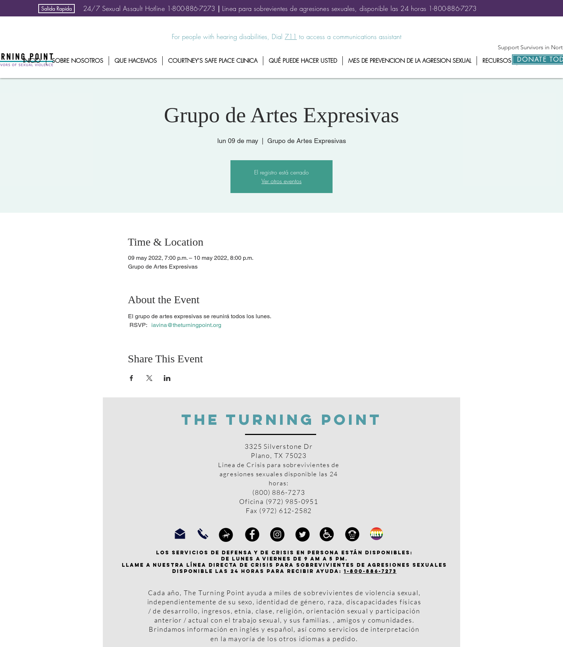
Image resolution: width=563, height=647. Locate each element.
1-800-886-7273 (370, 571)
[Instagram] (277, 534)
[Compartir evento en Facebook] (131, 378)
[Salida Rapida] (56, 8)
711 (291, 36)
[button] (77, 60)
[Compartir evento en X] (149, 378)
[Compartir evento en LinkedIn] (167, 378)
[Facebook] (252, 534)
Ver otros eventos (281, 181)
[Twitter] (302, 534)
